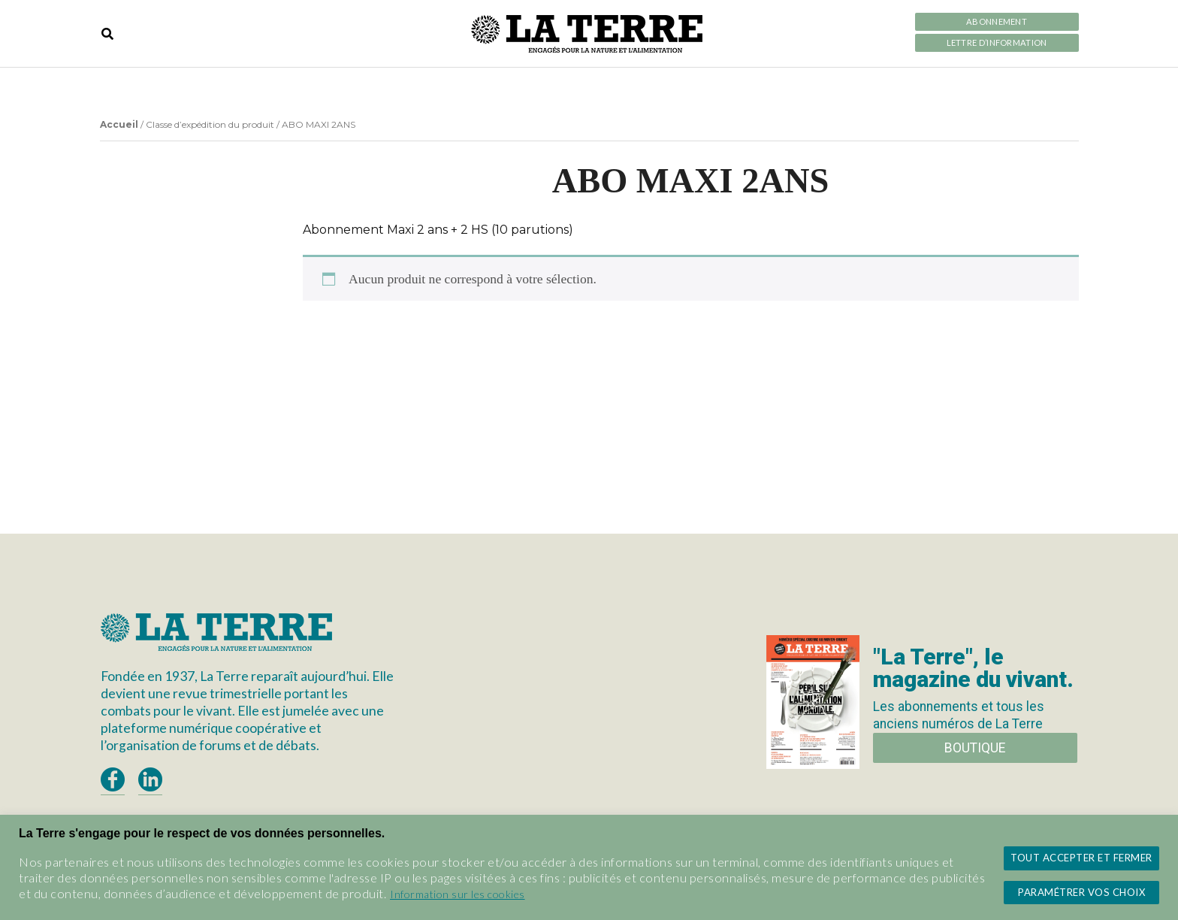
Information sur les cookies (457, 894)
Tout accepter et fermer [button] (1081, 858)
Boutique (974, 747)
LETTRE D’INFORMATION (997, 42)
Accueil (119, 124)
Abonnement (996, 21)
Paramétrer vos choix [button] (1081, 892)
